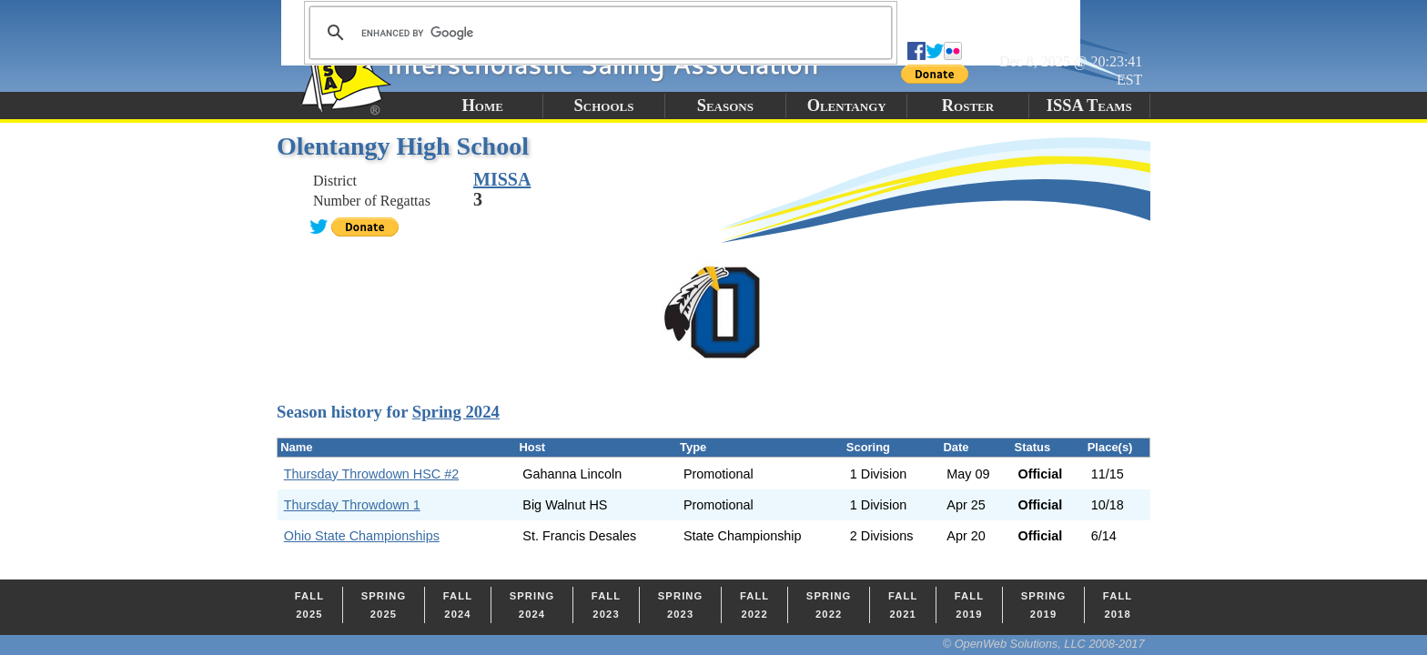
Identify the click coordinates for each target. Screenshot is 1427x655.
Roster (968, 105)
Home (481, 105)
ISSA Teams (1089, 105)
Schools (604, 105)
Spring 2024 (456, 411)
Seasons (725, 105)
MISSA (502, 179)
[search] (598, 33)
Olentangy (846, 105)
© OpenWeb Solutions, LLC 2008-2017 (1044, 643)
